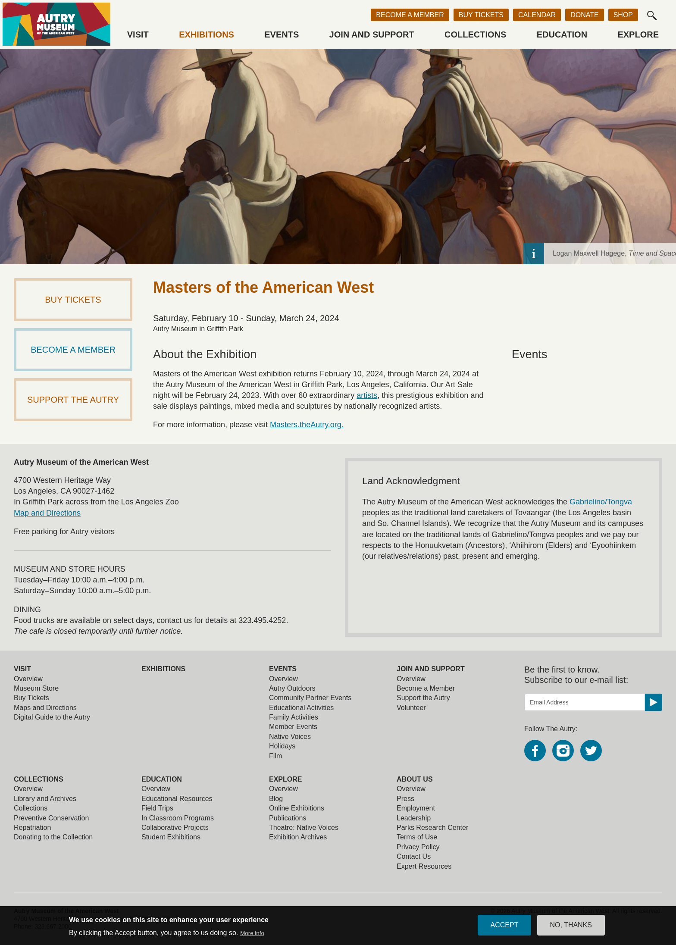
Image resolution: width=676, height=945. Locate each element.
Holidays (282, 746)
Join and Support (371, 34)
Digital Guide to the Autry (52, 717)
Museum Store (36, 688)
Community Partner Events (310, 697)
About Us (415, 779)
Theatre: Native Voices (303, 827)
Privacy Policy (418, 847)
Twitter (591, 750)
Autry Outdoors (292, 688)
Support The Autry (73, 399)
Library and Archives (45, 798)
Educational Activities (301, 707)
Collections (475, 34)
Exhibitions (206, 34)
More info (252, 935)
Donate (584, 15)
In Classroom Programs (177, 818)
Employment (416, 808)
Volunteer (411, 707)
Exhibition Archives (298, 837)
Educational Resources (177, 798)
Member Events (293, 726)
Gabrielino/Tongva (601, 502)
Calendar (537, 15)
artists (367, 395)
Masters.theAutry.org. (307, 424)
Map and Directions (47, 513)
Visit (138, 34)
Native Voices (290, 736)
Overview (28, 678)
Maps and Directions (45, 707)
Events (281, 34)
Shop (623, 15)
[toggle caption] (665, 253)
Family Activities (293, 717)
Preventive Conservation (51, 818)
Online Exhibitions (296, 808)
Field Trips (157, 808)
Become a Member (410, 15)
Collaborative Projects (175, 827)
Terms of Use (417, 837)
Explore (638, 34)
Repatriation (32, 827)
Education (562, 34)
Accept (505, 926)
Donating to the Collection (53, 837)
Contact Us (414, 856)
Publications (287, 818)
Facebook (535, 750)
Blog (276, 798)
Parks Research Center (432, 827)
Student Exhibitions (170, 837)
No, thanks (571, 926)
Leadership (414, 818)
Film (275, 756)
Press (405, 798)
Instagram (563, 750)
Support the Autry (423, 697)
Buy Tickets (481, 15)
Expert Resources (424, 866)
